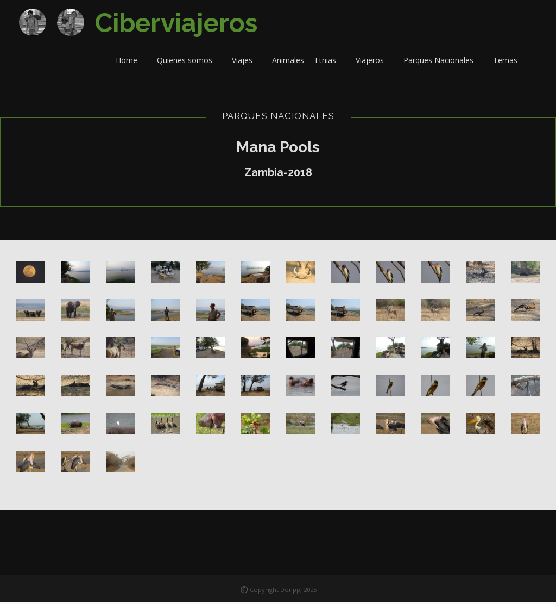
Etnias (330, 62)
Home (131, 62)
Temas (509, 62)
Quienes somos (189, 62)
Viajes (246, 62)
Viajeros (374, 62)
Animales (288, 62)
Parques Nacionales (442, 62)
